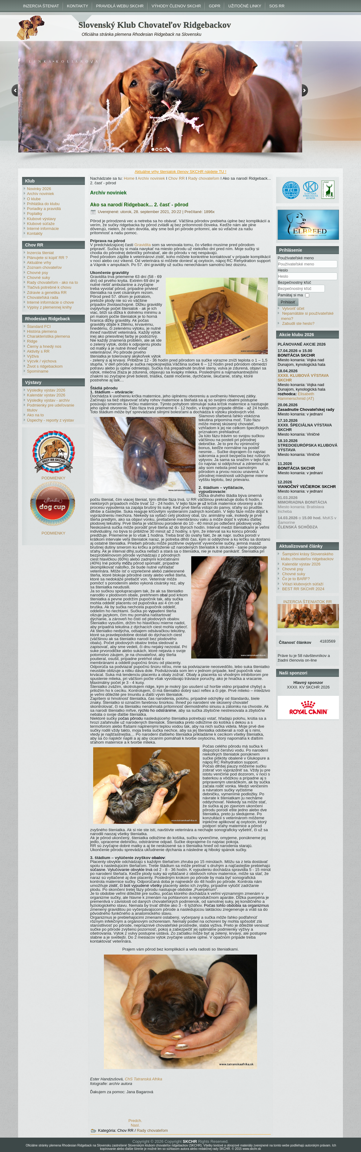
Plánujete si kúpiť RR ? (47, 257)
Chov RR (176, 178)
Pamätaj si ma (290, 295)
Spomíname (37, 371)
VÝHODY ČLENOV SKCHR (176, 6)
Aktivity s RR (38, 351)
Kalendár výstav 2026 (46, 395)
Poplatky (34, 213)
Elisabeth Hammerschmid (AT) (296, 396)
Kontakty (35, 233)
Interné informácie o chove (50, 302)
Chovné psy (37, 272)
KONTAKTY (77, 6)
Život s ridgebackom (45, 366)
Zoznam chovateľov (44, 267)
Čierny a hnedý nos (44, 346)
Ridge (32, 341)
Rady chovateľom (203, 178)
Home (129, 178)
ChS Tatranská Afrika (143, 1079)
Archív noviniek (40, 193)
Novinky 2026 (39, 188)
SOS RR (277, 6)
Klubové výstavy (41, 218)
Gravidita (142, 244)
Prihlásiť (288, 302)
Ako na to (35, 415)
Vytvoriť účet (293, 308)
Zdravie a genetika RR (46, 292)
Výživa (33, 356)
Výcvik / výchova (41, 361)
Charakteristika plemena (48, 336)
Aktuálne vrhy (39, 262)
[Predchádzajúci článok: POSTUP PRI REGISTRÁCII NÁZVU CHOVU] (135, 1120)
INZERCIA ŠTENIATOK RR (307, 601)
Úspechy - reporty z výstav (50, 420)
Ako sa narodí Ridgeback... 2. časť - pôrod (139, 204)
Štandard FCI (39, 326)
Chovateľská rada (42, 297)
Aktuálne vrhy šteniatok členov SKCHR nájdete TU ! (180, 171)
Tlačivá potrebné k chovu (49, 287)
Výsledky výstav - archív (48, 400)
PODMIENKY (53, 478)
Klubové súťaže (41, 223)
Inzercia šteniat (40, 252)
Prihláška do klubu (43, 203)
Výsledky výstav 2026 (46, 390)
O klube (34, 199)
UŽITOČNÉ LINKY (244, 6)
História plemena (42, 331)
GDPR (215, 6)
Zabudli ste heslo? (298, 323)
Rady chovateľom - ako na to (52, 282)
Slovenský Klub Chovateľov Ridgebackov (154, 24)
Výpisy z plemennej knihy (49, 307)
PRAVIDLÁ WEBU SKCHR (120, 6)
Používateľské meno (296, 258)
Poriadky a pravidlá (44, 208)
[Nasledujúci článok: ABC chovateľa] (135, 1125)
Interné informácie (43, 228)
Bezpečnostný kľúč (294, 282)
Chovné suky (38, 277)
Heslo (283, 270)
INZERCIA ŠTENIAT (41, 6)
